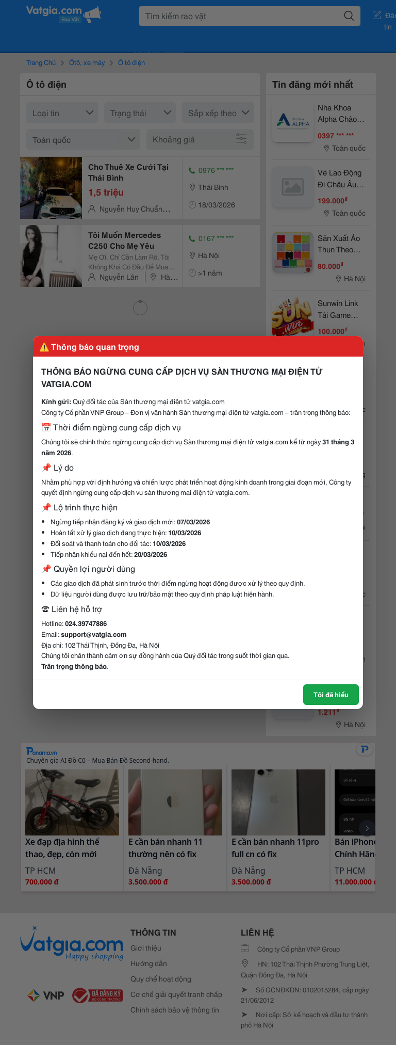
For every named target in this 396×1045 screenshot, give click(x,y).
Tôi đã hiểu (331, 694)
